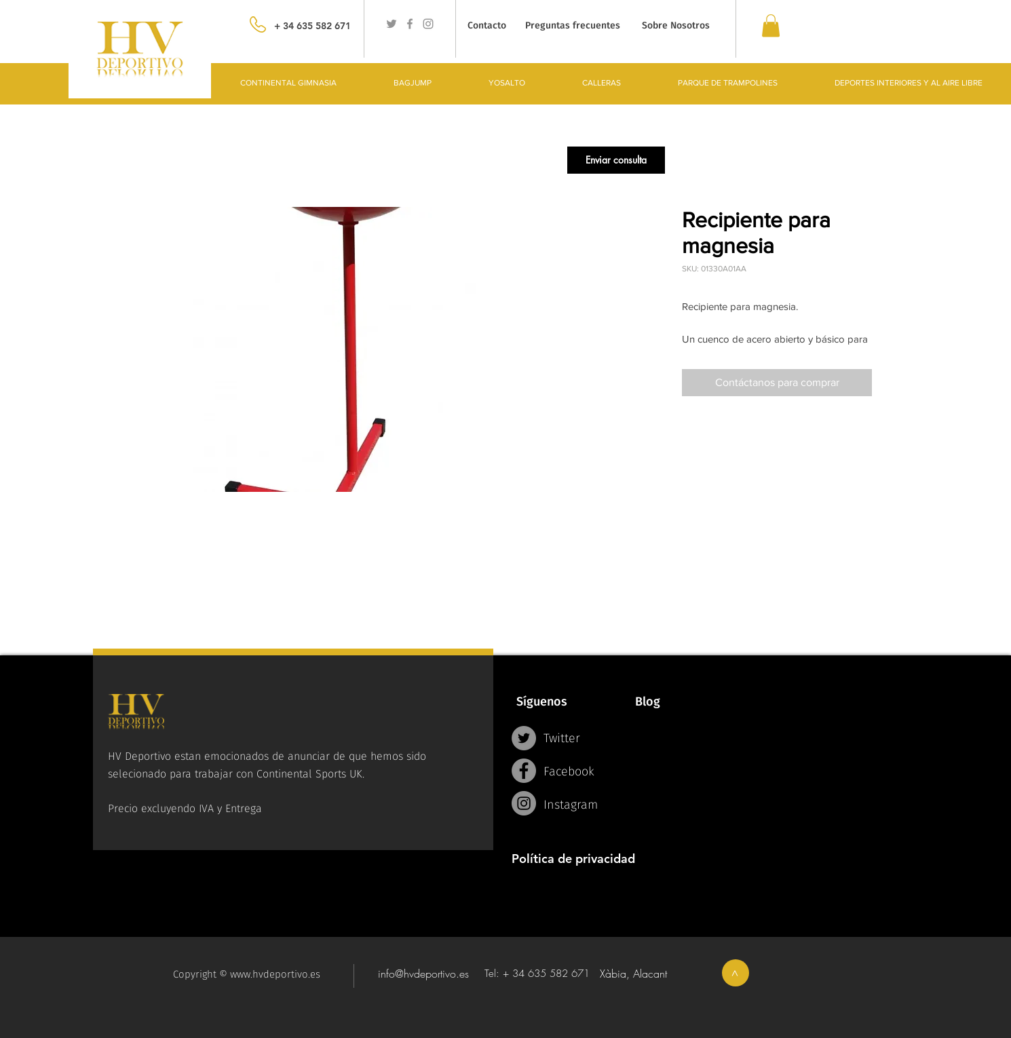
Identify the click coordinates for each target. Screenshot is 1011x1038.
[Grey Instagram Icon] (428, 24)
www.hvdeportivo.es (275, 974)
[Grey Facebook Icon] (410, 24)
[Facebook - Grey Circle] (524, 770)
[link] (770, 25)
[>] (735, 972)
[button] (616, 160)
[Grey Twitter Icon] (391, 24)
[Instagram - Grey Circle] (524, 803)
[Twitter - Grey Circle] (524, 738)
